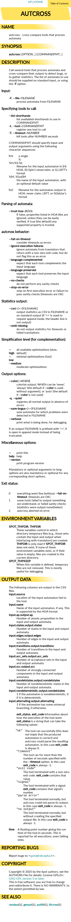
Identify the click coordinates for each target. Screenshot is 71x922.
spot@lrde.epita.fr (41, 859)
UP (30, 1)
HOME (38, 1)
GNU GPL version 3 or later (26, 882)
